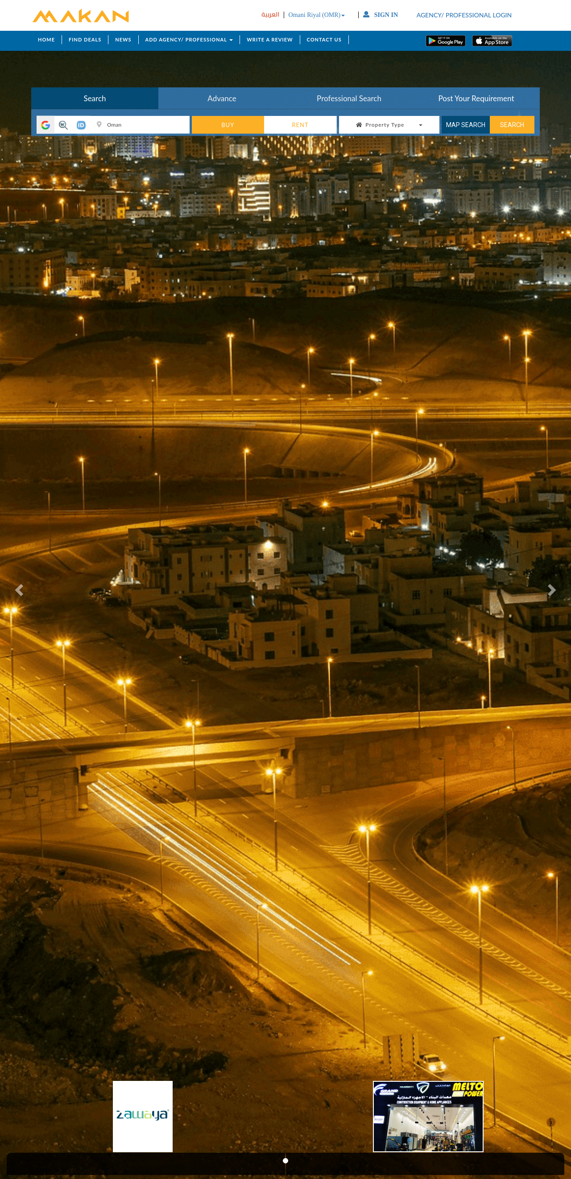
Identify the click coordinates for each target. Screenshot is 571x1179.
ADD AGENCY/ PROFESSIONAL (189, 39)
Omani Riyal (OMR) (317, 15)
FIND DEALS (85, 39)
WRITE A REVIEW (270, 39)
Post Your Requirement (476, 98)
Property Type (389, 124)
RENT (300, 124)
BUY (227, 124)
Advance (221, 98)
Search (94, 98)
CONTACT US (324, 39)
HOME (46, 39)
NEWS (123, 39)
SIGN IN (380, 15)
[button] (20, 589)
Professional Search (349, 98)
